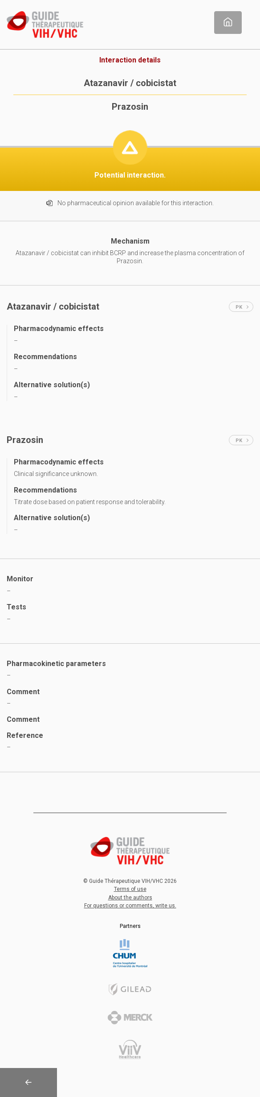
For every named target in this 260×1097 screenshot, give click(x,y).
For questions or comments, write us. (130, 905)
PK (242, 307)
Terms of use (130, 889)
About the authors (130, 897)
